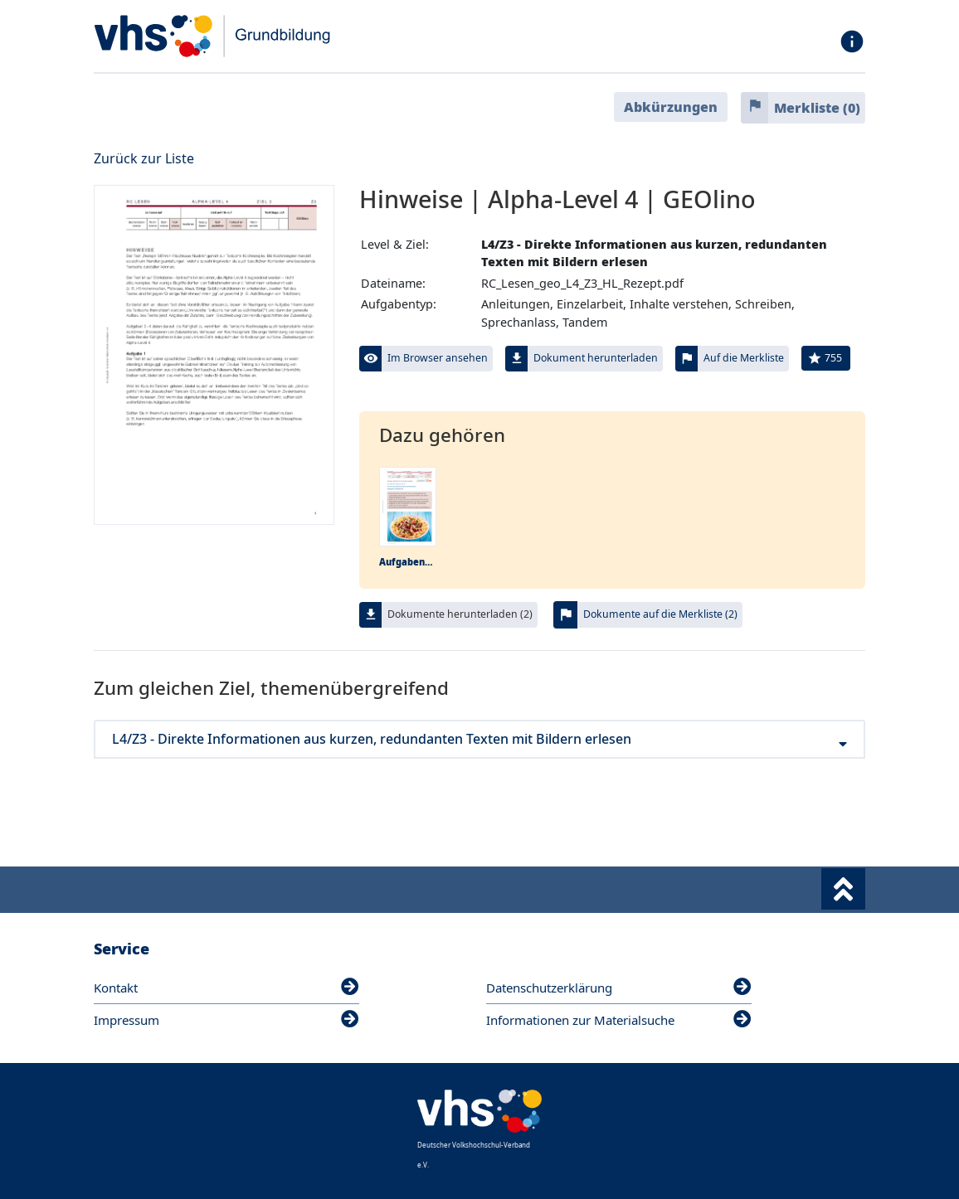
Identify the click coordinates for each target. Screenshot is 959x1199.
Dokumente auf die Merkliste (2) (660, 614)
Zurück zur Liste (144, 158)
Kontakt (226, 987)
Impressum (226, 1020)
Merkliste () (817, 108)
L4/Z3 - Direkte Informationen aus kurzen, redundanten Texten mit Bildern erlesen (479, 739)
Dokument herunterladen (595, 358)
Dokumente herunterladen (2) (460, 614)
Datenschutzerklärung (619, 987)
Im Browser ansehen (437, 358)
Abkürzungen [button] (671, 107)
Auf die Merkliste (743, 358)
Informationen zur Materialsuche (619, 1020)
